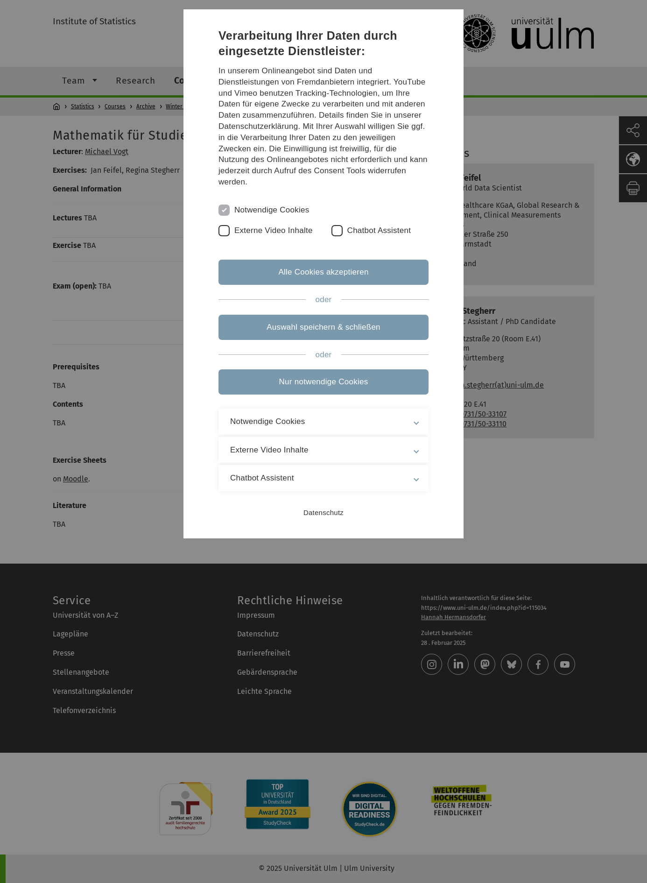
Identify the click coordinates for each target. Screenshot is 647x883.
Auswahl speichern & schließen (323, 327)
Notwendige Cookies (271, 209)
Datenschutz (323, 512)
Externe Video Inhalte (273, 230)
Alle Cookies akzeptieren (323, 272)
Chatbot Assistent (379, 230)
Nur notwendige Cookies (323, 381)
